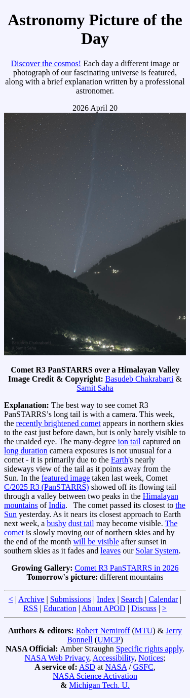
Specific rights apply (149, 648)
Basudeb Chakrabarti (139, 379)
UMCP (108, 639)
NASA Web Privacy (56, 658)
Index (106, 599)
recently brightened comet (58, 423)
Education (60, 608)
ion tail (129, 441)
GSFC (143, 667)
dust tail (81, 523)
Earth (120, 459)
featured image (66, 478)
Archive (31, 599)
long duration (26, 450)
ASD (87, 667)
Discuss (144, 608)
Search (132, 599)
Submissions (70, 599)
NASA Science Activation (95, 676)
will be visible (96, 541)
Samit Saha (95, 388)
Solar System (157, 550)
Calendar (163, 599)
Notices (150, 658)
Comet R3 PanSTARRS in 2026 (127, 568)
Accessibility (114, 658)
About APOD (104, 608)
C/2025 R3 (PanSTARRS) (46, 487)
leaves (110, 550)
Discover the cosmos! (46, 63)
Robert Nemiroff (103, 630)
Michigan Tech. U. (99, 685)
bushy (56, 523)
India (57, 505)
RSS (30, 608)
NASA (116, 667)
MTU (144, 630)
